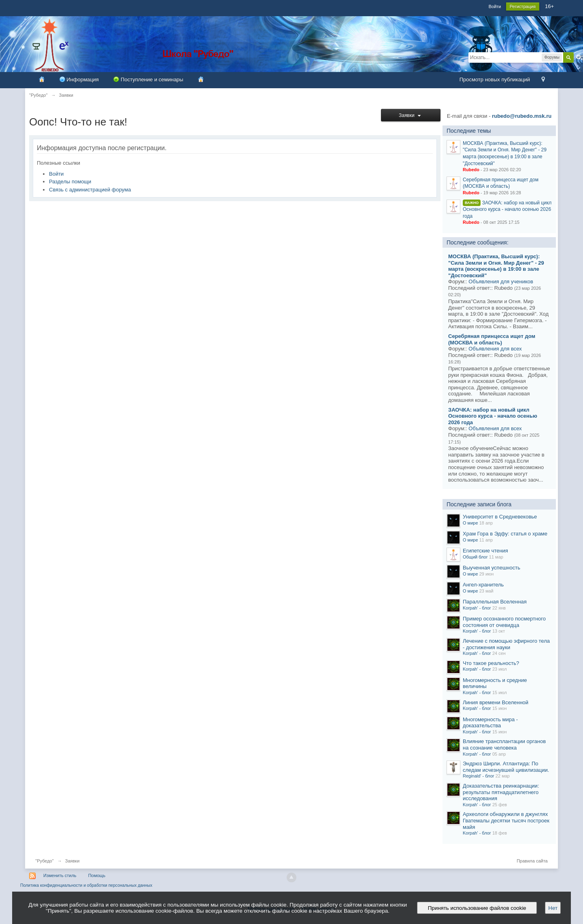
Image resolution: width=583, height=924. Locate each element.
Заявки (411, 115)
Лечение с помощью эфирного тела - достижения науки (506, 644)
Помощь (97, 875)
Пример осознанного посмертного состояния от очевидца (504, 622)
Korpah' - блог (477, 607)
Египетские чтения (485, 551)
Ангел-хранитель (483, 585)
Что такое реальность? (491, 663)
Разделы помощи (70, 181)
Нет (552, 908)
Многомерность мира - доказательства (490, 722)
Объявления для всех (494, 349)
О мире (470, 522)
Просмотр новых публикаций (495, 79)
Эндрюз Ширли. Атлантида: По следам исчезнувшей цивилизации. (506, 766)
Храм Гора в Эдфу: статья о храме (505, 534)
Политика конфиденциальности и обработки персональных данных (86, 885)
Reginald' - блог (478, 775)
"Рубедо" (44, 860)
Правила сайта (532, 860)
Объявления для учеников (500, 281)
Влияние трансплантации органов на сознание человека (504, 744)
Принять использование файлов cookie (477, 908)
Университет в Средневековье (500, 517)
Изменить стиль (60, 875)
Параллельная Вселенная (495, 602)
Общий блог (475, 556)
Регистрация (523, 6)
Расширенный (578, 57)
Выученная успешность (491, 568)
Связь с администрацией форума (90, 190)
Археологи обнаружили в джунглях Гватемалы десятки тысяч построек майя (506, 820)
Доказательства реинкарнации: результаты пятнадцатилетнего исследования (501, 792)
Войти (495, 6)
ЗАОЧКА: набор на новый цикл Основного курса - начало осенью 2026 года (507, 209)
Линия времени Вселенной (495, 702)
